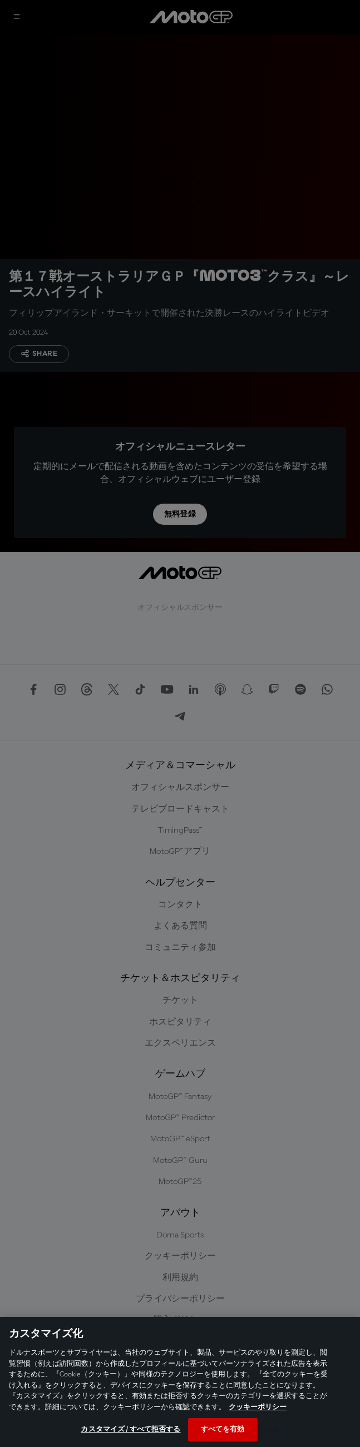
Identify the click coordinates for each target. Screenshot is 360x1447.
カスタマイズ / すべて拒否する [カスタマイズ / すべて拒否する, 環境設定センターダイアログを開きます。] (130, 1429)
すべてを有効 (223, 1429)
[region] (180, 1382)
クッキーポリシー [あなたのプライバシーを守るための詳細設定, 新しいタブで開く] (258, 1407)
